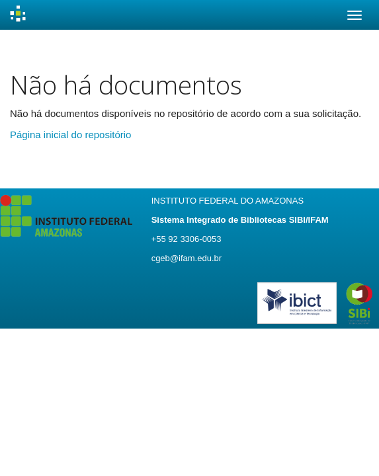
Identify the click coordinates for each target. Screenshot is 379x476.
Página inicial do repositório (70, 134)
